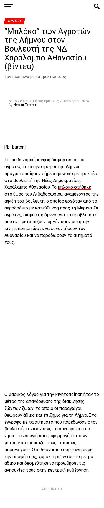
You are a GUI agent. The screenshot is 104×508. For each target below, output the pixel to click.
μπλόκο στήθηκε (74, 187)
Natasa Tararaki (25, 105)
